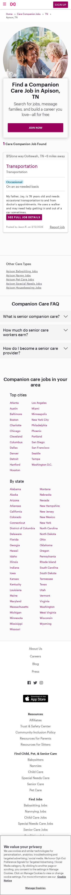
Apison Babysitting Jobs (22, 271)
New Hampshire (50, 505)
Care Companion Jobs (29, 14)
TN (46, 14)
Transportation (21, 166)
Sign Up (60, 4)
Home (9, 14)
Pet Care (36, 790)
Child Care (35, 772)
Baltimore (16, 414)
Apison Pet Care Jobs (20, 279)
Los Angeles (39, 402)
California (16, 511)
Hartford (15, 464)
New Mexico (47, 517)
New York (45, 522)
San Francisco (40, 447)
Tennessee (46, 578)
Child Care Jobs (35, 817)
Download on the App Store (35, 698)
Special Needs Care (35, 778)
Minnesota (16, 618)
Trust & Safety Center (35, 726)
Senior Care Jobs (35, 829)
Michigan (15, 612)
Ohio (43, 539)
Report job (57, 227)
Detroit (14, 458)
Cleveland (16, 436)
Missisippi (16, 623)
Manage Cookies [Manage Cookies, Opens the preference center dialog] (35, 887)
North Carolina (49, 528)
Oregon (44, 550)
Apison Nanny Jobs (18, 275)
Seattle (36, 453)
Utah (43, 590)
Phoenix (36, 430)
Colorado (15, 517)
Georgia (15, 545)
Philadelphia (39, 425)
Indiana (14, 567)
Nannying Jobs (35, 811)
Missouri (15, 629)
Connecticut (17, 522)
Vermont (45, 595)
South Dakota (48, 573)
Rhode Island (48, 561)
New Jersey (47, 511)
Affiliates (35, 720)
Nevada (44, 500)
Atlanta (14, 402)
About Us (35, 648)
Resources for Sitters (36, 744)
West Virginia (48, 612)
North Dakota (48, 534)
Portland (37, 436)
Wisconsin (46, 618)
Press (35, 671)
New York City (40, 419)
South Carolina (49, 567)
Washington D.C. (42, 464)
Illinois (14, 561)
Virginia (44, 601)
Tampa (36, 458)
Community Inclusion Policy (35, 732)
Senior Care (35, 784)
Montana (45, 489)
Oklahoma (46, 545)
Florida (14, 539)
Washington (47, 606)
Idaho (13, 556)
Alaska (14, 494)
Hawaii (14, 550)
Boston (14, 419)
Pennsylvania (48, 556)
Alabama (15, 489)
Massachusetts (19, 606)
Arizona (14, 500)
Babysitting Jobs (35, 805)
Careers (35, 656)
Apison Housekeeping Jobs (23, 287)
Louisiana (16, 590)
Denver (14, 453)
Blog (35, 664)
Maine (13, 595)
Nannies (35, 765)
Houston (15, 470)
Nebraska (45, 494)
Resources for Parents (35, 738)
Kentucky (15, 584)
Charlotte (15, 425)
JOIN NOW (35, 127)
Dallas (14, 447)
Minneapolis (39, 414)
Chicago (15, 430)
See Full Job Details (24, 217)
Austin (14, 408)
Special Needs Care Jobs (35, 823)
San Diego (38, 442)
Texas (43, 584)
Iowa (13, 573)
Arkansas (15, 505)
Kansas (14, 578)
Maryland (15, 601)
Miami (35, 408)
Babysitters (36, 759)
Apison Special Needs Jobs (24, 283)
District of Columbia (22, 528)
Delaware (16, 534)
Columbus (16, 442)
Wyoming (45, 623)
